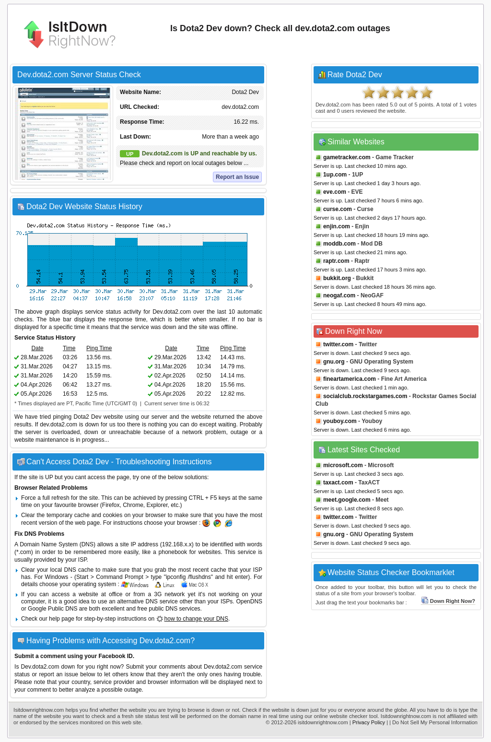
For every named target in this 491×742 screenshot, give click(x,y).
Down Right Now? (448, 601)
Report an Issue (237, 177)
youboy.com (340, 421)
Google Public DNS (52, 608)
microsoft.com (343, 465)
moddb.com (339, 243)
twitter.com (338, 344)
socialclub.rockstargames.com (365, 396)
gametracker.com (347, 157)
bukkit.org (337, 278)
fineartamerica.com (349, 379)
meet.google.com (347, 499)
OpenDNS (249, 601)
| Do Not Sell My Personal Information (433, 722)
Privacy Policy (368, 722)
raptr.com (336, 261)
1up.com (335, 174)
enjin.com (336, 226)
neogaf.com (339, 295)
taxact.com (338, 482)
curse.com (337, 209)
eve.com (334, 191)
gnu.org (334, 361)
